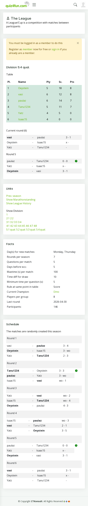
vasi (20, 94)
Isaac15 (22, 119)
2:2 (11, 218)
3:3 (15, 222)
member (27, 49)
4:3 (15, 226)
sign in (55, 49)
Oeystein (23, 88)
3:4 (19, 222)
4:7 (31, 226)
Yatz (20, 113)
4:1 (8, 226)
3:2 (11, 222)
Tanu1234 (24, 107)
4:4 (19, 226)
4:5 (23, 226)
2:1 (8, 218)
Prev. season (13, 196)
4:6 (27, 226)
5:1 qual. (11, 229)
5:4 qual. (41, 229)
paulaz (22, 100)
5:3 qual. (31, 229)
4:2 (11, 226)
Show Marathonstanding (20, 199)
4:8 (35, 226)
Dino (56, 291)
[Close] (78, 43)
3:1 (8, 222)
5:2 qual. (21, 229)
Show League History (18, 203)
